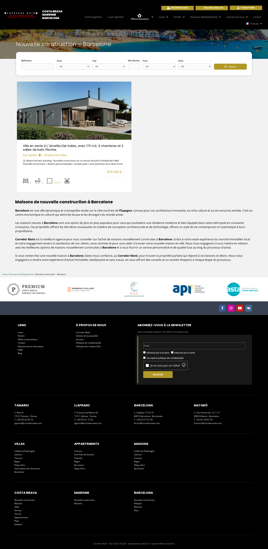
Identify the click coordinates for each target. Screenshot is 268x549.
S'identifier (247, 7)
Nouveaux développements (205, 17)
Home (5, 274)
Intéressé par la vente (184, 352)
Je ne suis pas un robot (165, 365)
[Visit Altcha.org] (184, 366)
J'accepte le (165, 358)
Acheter (179, 17)
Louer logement (116, 16)
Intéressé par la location (157, 352)
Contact (257, 16)
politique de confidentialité (171, 358)
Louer (163, 17)
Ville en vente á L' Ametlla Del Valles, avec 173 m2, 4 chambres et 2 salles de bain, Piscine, (73, 148)
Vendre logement (93, 16)
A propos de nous (236, 17)
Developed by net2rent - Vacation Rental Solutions (151, 543)
